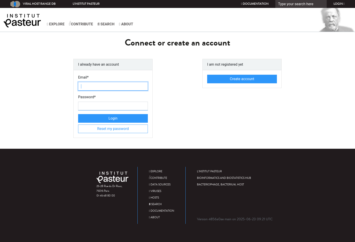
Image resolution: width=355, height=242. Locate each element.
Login (339, 4)
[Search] (301, 4)
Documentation (255, 4)
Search (106, 24)
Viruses (155, 191)
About (126, 24)
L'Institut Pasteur (86, 4)
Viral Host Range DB (32, 4)
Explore (56, 24)
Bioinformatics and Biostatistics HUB (224, 178)
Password (87, 97)
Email (83, 77)
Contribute (81, 23)
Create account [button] (242, 79)
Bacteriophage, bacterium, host (220, 185)
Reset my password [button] (113, 129)
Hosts (154, 198)
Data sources (159, 185)
